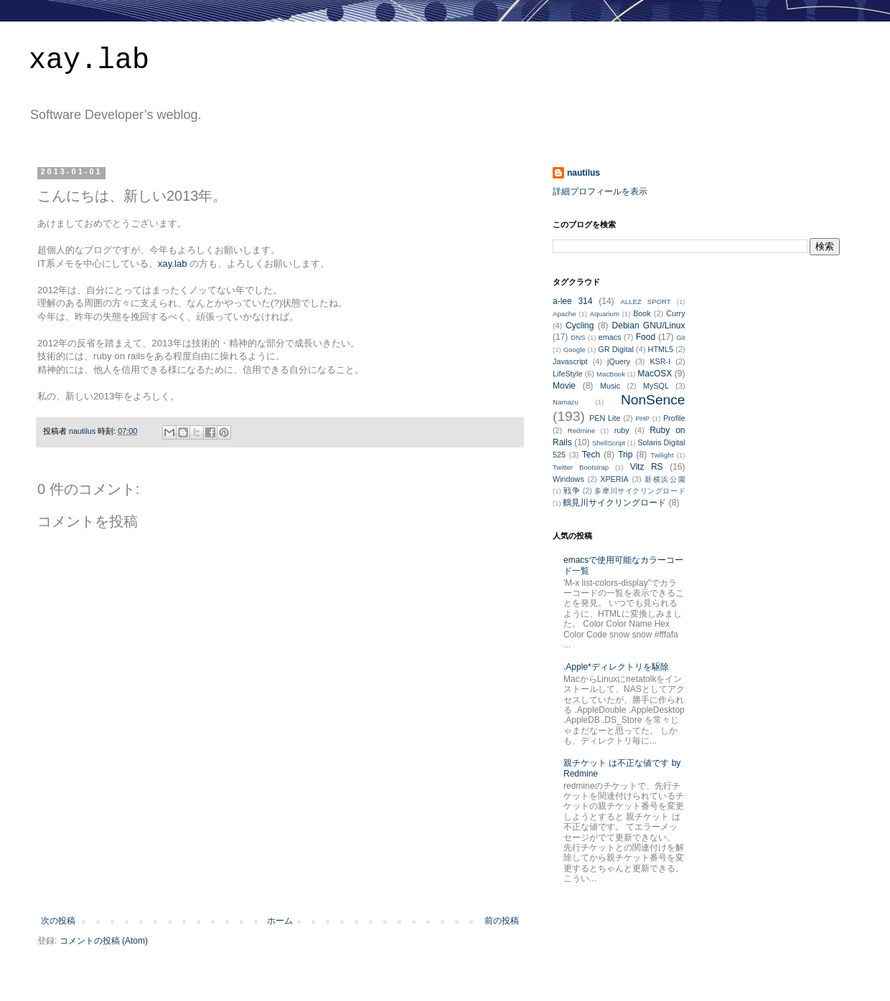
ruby (621, 430)
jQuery (618, 361)
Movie (564, 386)
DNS (578, 337)
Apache (564, 314)
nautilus (583, 173)
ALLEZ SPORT (645, 301)
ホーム (280, 921)
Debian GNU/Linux (648, 326)
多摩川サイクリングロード (639, 491)
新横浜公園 (665, 479)
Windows (568, 479)
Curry (675, 313)
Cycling (580, 326)
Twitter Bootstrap (581, 467)
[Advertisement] (280, 876)
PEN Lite (604, 418)
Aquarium (604, 314)
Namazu (565, 402)
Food (645, 337)
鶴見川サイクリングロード (614, 503)
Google (574, 350)
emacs (610, 337)
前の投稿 (501, 921)
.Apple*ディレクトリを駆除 (616, 667)
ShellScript (608, 443)
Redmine (581, 431)
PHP (642, 418)
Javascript (570, 361)
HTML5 (660, 349)
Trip (625, 455)
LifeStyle (567, 373)
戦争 (571, 490)
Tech (591, 455)
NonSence (653, 399)
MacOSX (654, 374)
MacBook (610, 374)
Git (680, 337)
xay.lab (89, 60)
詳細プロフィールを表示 (600, 191)
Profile (674, 418)
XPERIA (614, 479)
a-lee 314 (572, 301)
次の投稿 (58, 921)
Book (642, 313)
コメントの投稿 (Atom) (104, 941)
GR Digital (616, 349)
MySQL (656, 385)
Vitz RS (646, 467)
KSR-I (660, 361)
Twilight (661, 455)
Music (610, 385)
